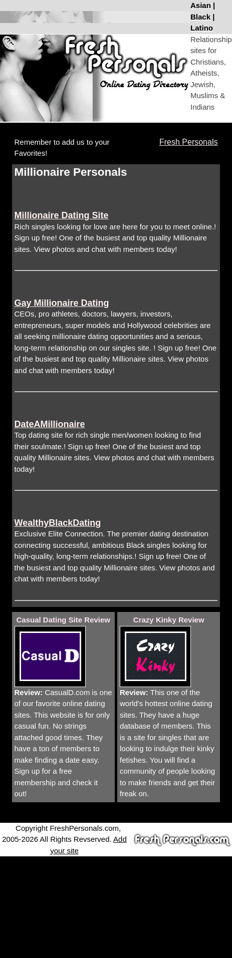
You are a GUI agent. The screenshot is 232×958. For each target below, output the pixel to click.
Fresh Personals (188, 142)
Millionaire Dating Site (62, 215)
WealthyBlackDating (58, 523)
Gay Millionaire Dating (62, 303)
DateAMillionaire (50, 424)
